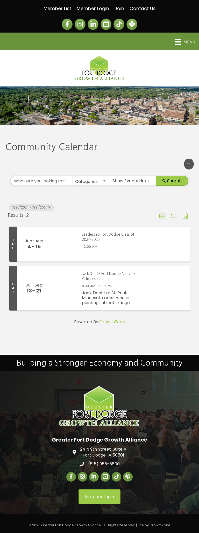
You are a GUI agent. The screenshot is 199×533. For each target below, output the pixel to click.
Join (119, 8)
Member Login (93, 8)
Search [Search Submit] (172, 181)
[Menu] (185, 41)
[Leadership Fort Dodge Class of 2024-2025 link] (64, 244)
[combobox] (91, 181)
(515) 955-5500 (104, 464)
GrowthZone (112, 322)
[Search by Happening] (132, 181)
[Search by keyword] (42, 181)
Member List (57, 8)
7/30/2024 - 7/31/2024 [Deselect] (31, 207)
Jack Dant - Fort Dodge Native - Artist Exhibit (108, 276)
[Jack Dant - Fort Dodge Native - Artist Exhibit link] (64, 288)
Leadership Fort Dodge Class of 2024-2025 (108, 237)
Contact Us (143, 8)
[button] (189, 164)
